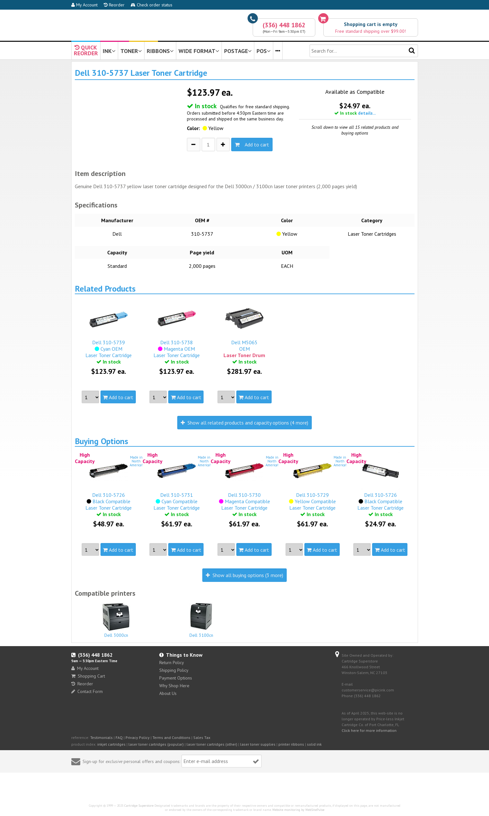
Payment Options (175, 678)
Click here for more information (369, 730)
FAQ (119, 737)
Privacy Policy (138, 737)
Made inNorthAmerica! (136, 461)
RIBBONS (160, 51)
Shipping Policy (173, 670)
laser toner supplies (257, 744)
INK (109, 51)
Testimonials (101, 737)
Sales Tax (201, 737)
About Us (168, 693)
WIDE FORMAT (199, 51)
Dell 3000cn (116, 620)
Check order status (151, 5)
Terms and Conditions (171, 737)
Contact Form (87, 691)
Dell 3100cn (201, 620)
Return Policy (171, 662)
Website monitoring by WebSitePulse (298, 810)
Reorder (114, 5)
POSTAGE (238, 51)
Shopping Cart (88, 676)
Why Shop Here (174, 686)
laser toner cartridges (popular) (156, 744)
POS (264, 51)
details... (367, 113)
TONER (131, 51)
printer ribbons (291, 744)
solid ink (314, 744)
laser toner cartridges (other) (212, 744)
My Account (84, 5)
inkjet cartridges (111, 744)
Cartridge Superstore (138, 805)
